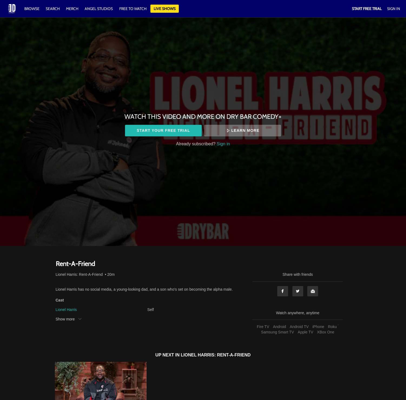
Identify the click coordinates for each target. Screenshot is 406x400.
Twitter (297, 291)
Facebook (282, 291)
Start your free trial (163, 130)
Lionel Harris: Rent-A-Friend (79, 274)
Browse (32, 8)
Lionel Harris (66, 309)
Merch (72, 8)
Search (53, 8)
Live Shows (165, 8)
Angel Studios (99, 8)
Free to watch (133, 8)
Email (312, 291)
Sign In (393, 8)
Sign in (223, 143)
